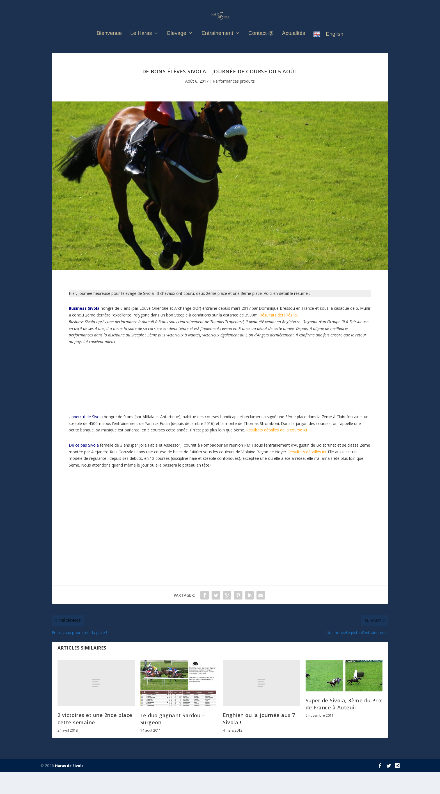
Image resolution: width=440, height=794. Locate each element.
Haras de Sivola (69, 787)
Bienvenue (109, 42)
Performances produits (234, 103)
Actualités (293, 42)
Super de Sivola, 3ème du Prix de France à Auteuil (344, 726)
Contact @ (261, 42)
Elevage (176, 42)
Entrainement (217, 42)
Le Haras (141, 42)
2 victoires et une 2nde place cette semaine (95, 740)
